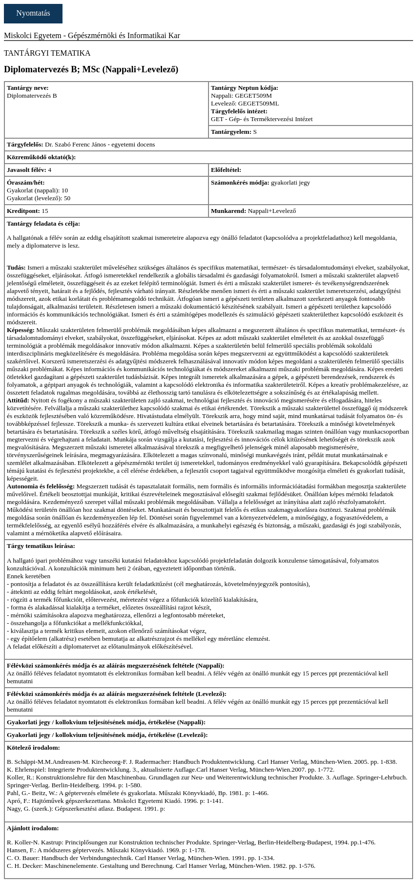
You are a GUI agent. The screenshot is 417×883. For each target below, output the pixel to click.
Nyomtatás (33, 13)
